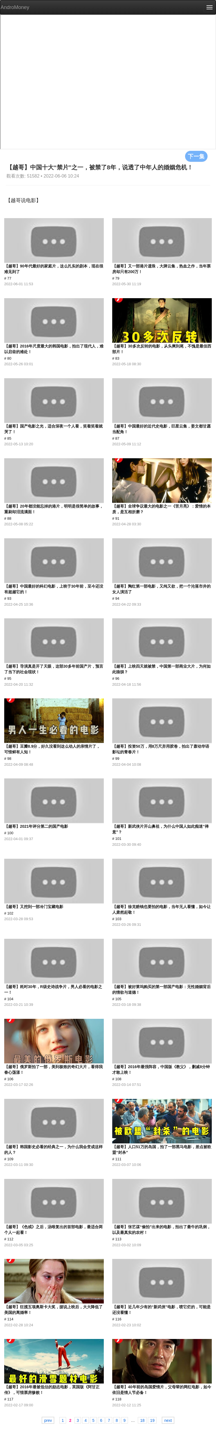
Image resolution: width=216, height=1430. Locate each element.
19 (152, 1420)
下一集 (196, 156)
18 (142, 1420)
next (168, 1420)
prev (48, 1420)
